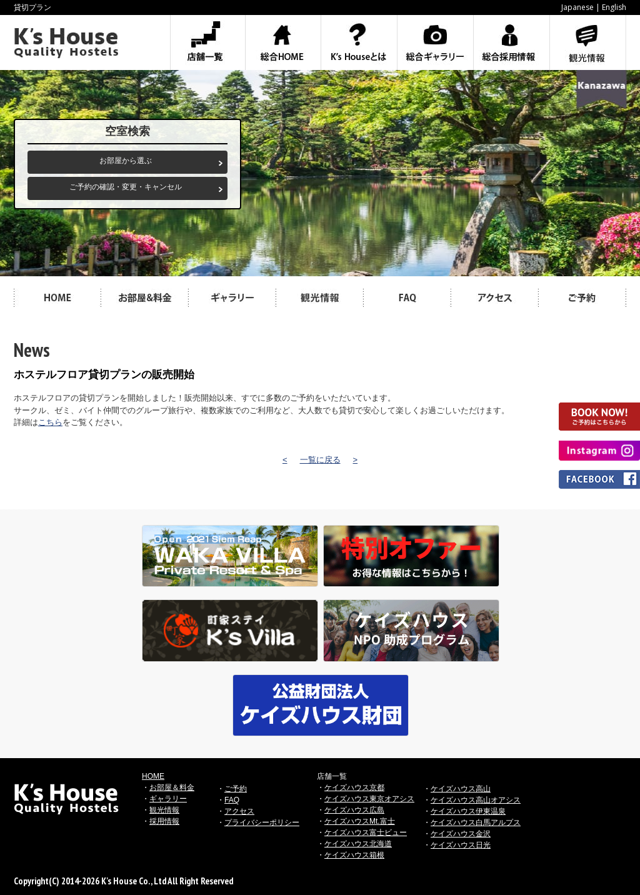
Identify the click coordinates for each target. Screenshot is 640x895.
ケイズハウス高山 (461, 788)
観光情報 (164, 810)
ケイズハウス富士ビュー (365, 832)
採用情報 (164, 821)
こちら (50, 422)
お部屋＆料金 (171, 787)
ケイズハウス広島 (354, 810)
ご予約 (235, 788)
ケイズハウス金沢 (461, 833)
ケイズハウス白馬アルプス (476, 822)
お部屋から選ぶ (125, 160)
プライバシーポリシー (261, 822)
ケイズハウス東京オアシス (369, 798)
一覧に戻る (320, 459)
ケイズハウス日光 (461, 845)
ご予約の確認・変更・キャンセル (125, 186)
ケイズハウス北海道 (358, 843)
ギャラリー (168, 798)
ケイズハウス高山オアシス (476, 800)
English (614, 7)
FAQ (231, 800)
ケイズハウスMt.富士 (359, 821)
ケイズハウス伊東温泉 (468, 811)
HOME (153, 776)
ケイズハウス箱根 (354, 855)
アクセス (239, 811)
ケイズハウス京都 (354, 787)
